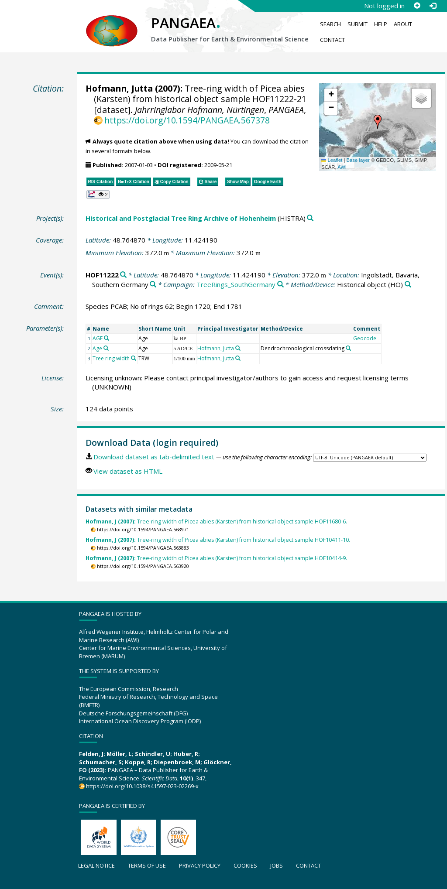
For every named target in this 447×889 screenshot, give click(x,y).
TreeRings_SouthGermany (235, 284)
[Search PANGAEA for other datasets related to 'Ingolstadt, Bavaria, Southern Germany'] (153, 284)
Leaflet (331, 160)
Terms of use (147, 865)
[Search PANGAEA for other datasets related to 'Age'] (106, 348)
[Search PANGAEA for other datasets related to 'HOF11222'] (123, 275)
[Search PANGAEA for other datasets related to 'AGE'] (106, 338)
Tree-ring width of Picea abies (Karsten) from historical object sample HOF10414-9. (216, 558)
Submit (357, 24)
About (403, 24)
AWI (342, 167)
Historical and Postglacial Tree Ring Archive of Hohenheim (181, 218)
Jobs (276, 865)
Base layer (358, 160)
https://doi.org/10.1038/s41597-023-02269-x (142, 786)
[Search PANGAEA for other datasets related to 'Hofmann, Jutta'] (238, 348)
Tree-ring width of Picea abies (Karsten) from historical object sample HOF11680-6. (216, 521)
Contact (332, 40)
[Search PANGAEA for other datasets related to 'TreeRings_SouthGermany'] (280, 284)
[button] (378, 122)
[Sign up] (417, 5)
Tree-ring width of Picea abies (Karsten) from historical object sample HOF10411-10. (218, 540)
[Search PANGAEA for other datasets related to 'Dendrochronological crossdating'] (348, 348)
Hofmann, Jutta (119, 88)
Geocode (364, 338)
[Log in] (432, 5)
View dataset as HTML (127, 471)
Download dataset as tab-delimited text (153, 456)
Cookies (245, 865)
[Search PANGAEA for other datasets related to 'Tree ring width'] (133, 358)
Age (97, 348)
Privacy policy (199, 865)
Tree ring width (111, 358)
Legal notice (96, 865)
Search (330, 24)
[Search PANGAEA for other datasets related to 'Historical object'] (408, 284)
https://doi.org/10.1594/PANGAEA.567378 (187, 120)
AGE (98, 338)
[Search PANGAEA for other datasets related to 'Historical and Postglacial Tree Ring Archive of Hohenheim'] (310, 218)
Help (380, 24)
